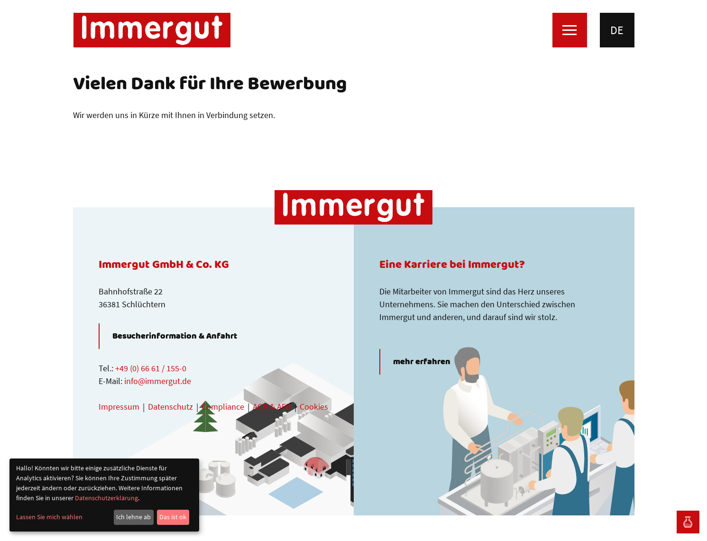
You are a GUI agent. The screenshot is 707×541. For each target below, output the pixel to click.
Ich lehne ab (133, 517)
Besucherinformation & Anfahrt (175, 336)
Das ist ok (172, 517)
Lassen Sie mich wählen (49, 517)
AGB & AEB (272, 406)
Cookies (314, 406)
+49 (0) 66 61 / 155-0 (150, 368)
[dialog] (104, 495)
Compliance (223, 406)
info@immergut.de (157, 381)
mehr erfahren (421, 362)
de (617, 30)
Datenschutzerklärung (106, 498)
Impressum (119, 406)
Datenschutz (170, 406)
